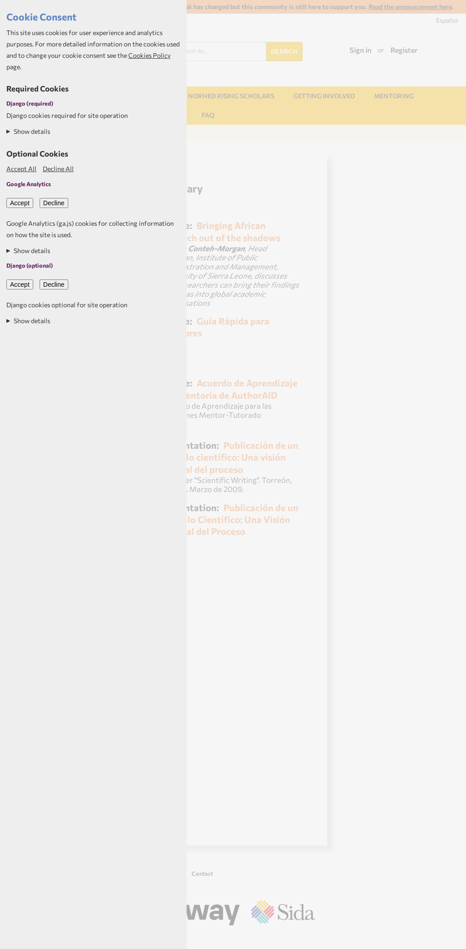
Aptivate (307, 938)
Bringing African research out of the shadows (220, 231)
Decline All (58, 169)
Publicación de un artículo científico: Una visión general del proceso (230, 456)
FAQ (208, 115)
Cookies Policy (149, 55)
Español (447, 20)
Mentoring (394, 96)
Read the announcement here (410, 6)
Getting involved (324, 96)
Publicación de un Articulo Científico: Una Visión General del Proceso (230, 519)
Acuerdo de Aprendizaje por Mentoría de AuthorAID (229, 388)
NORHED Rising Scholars (231, 96)
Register (404, 50)
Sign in (360, 50)
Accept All (21, 169)
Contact (202, 873)
